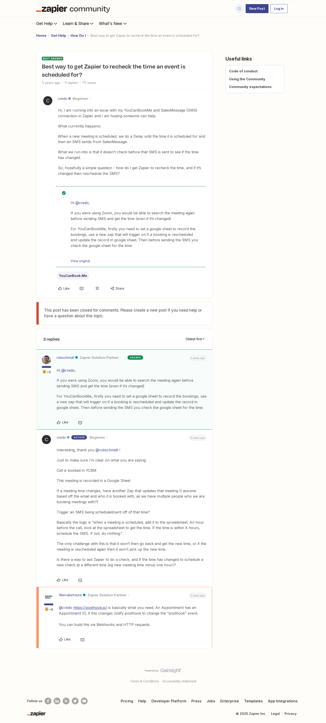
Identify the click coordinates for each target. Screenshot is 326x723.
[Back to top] (316, 674)
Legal (275, 714)
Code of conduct (243, 71)
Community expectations (250, 87)
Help (142, 701)
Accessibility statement (179, 681)
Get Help (47, 23)
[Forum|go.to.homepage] (74, 8)
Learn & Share (78, 23)
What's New (113, 23)
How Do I (78, 35)
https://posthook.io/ (90, 607)
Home (41, 35)
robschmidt (65, 357)
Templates (253, 701)
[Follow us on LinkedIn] (57, 701)
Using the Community (247, 79)
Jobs (211, 701)
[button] (257, 8)
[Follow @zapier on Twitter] (75, 701)
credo (62, 98)
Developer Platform (168, 701)
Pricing (127, 701)
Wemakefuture (70, 595)
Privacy (291, 714)
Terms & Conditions (144, 681)
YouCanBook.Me (73, 276)
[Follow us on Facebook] (48, 701)
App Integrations (283, 701)
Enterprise (229, 701)
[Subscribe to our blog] (66, 701)
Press (196, 701)
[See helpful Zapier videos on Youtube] (84, 701)
